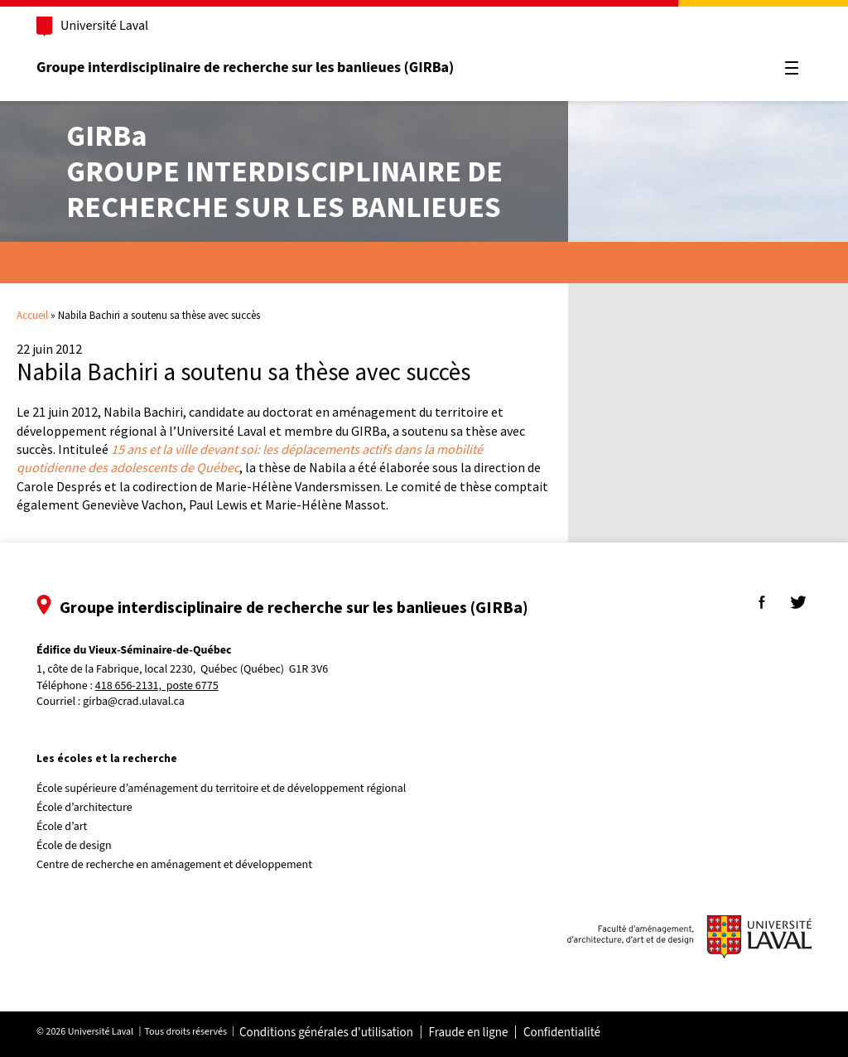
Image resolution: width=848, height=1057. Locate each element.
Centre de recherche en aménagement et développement (176, 865)
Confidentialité (563, 1033)
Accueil (32, 315)
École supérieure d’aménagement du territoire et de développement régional (222, 788)
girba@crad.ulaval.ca (135, 701)
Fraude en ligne (469, 1033)
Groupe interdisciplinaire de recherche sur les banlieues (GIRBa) (246, 67)
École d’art (63, 826)
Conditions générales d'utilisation (328, 1033)
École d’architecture (86, 807)
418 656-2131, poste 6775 (158, 686)
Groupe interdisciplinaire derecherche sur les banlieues (284, 171)
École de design (75, 845)
